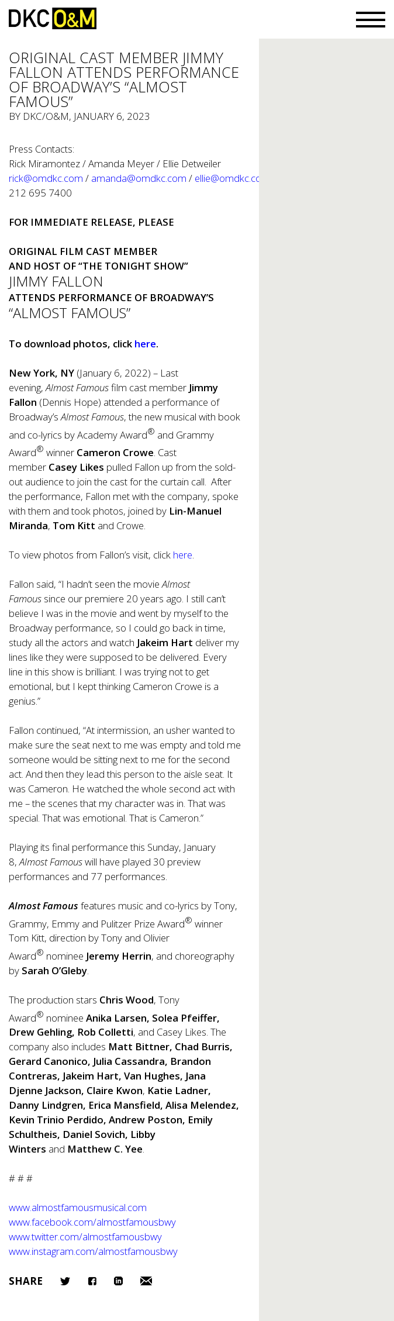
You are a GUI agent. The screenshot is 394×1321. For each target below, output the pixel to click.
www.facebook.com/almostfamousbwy (92, 1222)
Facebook (92, 1281)
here (182, 554)
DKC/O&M (52, 18)
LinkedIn (118, 1281)
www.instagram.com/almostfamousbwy (93, 1251)
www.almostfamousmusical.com (78, 1207)
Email (146, 1281)
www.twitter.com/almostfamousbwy (85, 1236)
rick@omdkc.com (46, 178)
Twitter (65, 1281)
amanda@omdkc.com (138, 178)
